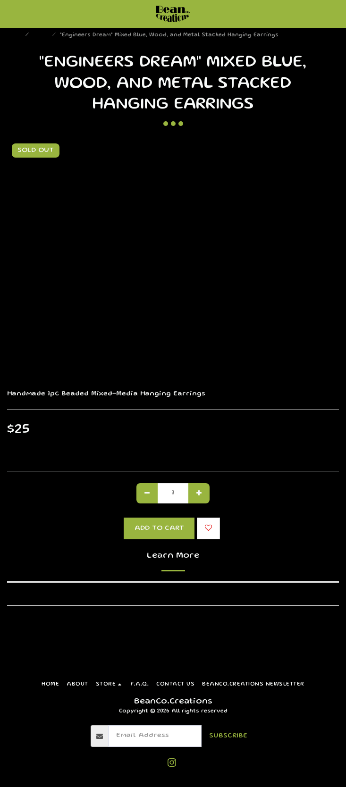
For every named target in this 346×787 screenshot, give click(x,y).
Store (41, 35)
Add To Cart (159, 528)
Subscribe (228, 736)
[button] (10, 13)
